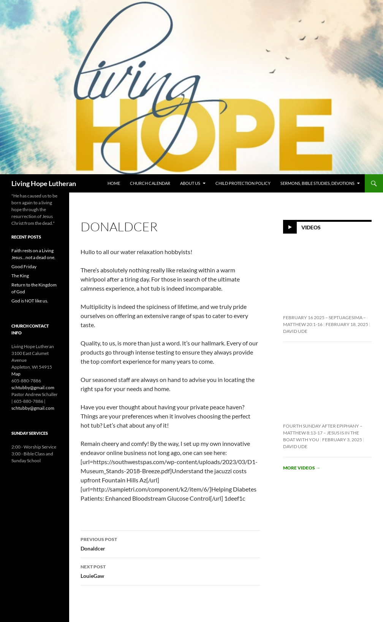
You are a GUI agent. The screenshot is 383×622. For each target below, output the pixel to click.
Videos (311, 227)
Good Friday (23, 266)
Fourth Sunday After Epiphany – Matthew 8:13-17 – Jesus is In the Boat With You (322, 432)
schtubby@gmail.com (32, 387)
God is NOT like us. (29, 301)
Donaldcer (170, 543)
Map (16, 374)
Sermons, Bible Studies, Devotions (317, 183)
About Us (190, 183)
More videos (301, 468)
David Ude (295, 331)
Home (114, 183)
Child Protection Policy (243, 183)
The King (20, 275)
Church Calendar (150, 183)
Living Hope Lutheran (43, 183)
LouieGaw (170, 570)
